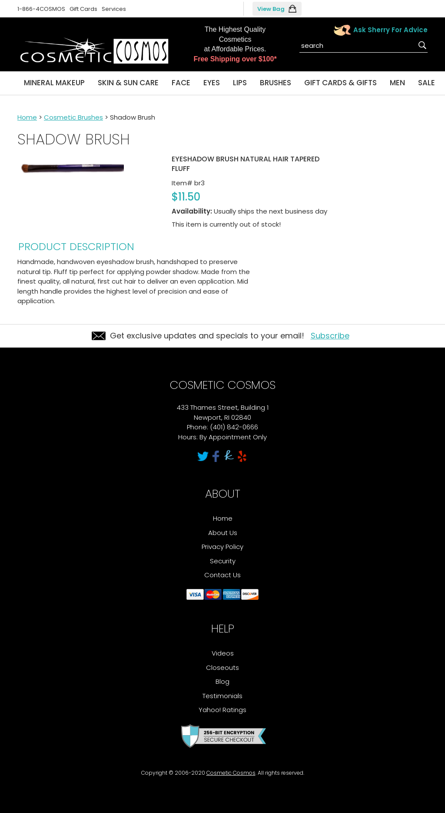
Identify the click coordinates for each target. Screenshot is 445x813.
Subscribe (330, 335)
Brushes (275, 82)
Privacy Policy (222, 546)
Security (223, 560)
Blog (222, 681)
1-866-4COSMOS (41, 9)
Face (181, 82)
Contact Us (222, 574)
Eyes (211, 82)
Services (114, 9)
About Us (222, 532)
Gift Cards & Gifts (340, 82)
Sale (426, 82)
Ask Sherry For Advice (390, 29)
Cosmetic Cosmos (231, 772)
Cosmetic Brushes (73, 117)
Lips (240, 82)
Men (397, 82)
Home (27, 117)
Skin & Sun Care (128, 82)
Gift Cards (83, 9)
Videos (223, 653)
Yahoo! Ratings (222, 709)
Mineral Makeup (54, 82)
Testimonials (222, 695)
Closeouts (222, 667)
